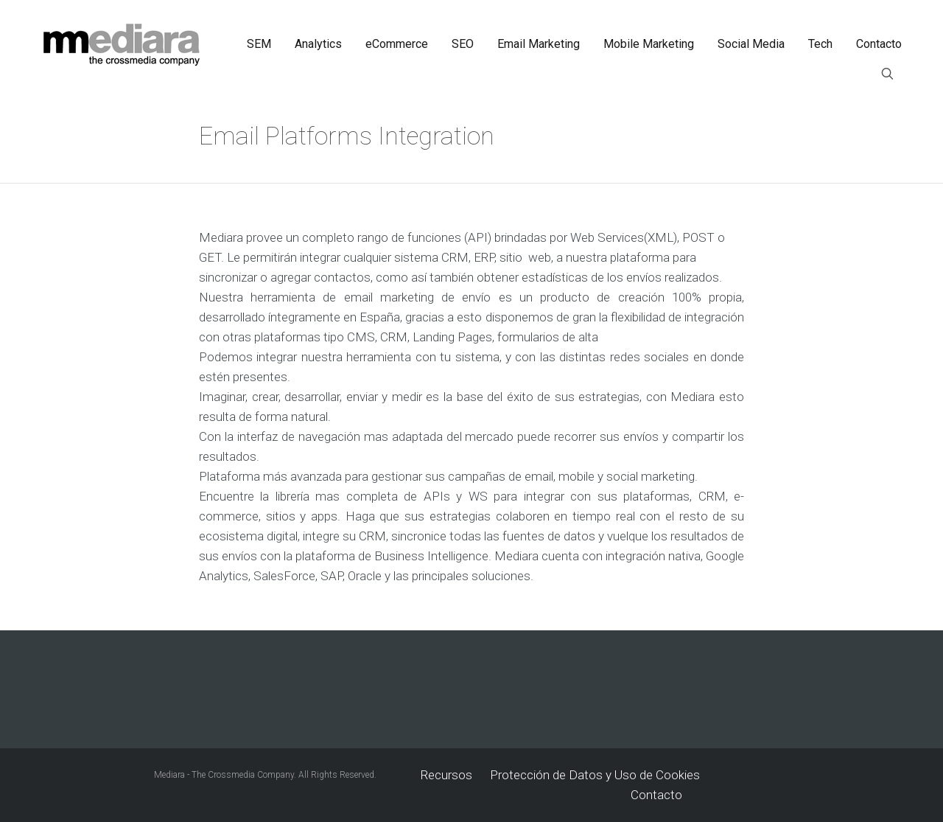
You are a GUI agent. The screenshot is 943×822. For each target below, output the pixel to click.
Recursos (446, 774)
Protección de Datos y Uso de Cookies (595, 774)
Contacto (656, 794)
